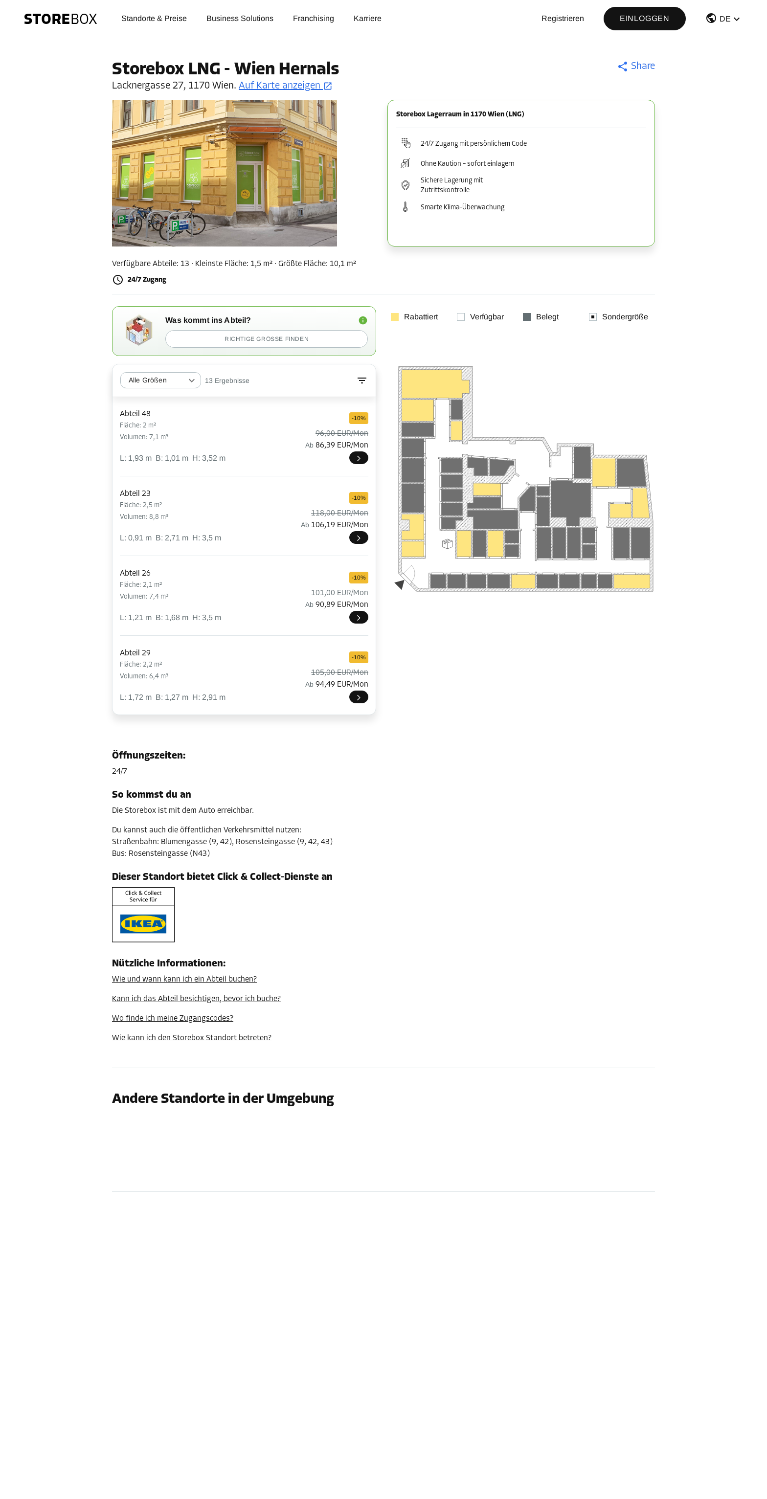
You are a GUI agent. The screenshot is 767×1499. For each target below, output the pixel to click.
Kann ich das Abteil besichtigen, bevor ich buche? (196, 999)
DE (725, 19)
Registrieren (562, 18)
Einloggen (645, 18)
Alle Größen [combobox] (148, 380)
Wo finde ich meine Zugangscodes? (172, 1019)
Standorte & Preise (154, 18)
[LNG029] (358, 697)
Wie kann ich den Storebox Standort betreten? (191, 1038)
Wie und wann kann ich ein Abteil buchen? (184, 980)
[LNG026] (358, 617)
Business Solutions (239, 18)
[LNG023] (358, 537)
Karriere (368, 18)
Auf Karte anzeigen (286, 86)
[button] (724, 20)
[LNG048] (358, 457)
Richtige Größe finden (267, 339)
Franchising (313, 18)
